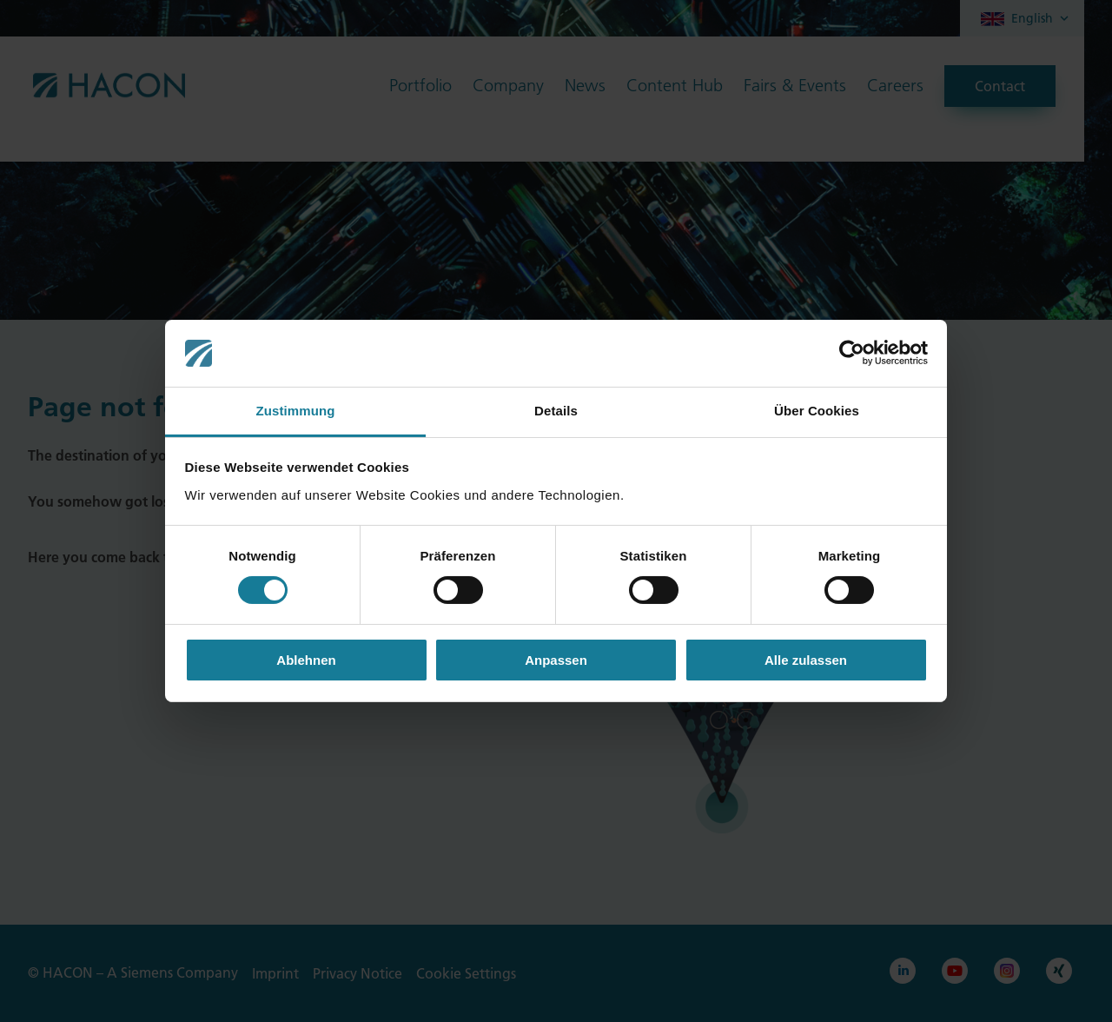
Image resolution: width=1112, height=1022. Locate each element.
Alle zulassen (805, 660)
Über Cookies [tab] (816, 410)
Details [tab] (556, 410)
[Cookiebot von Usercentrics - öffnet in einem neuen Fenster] (852, 353)
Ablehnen (305, 660)
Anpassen (556, 660)
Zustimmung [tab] (295, 410)
